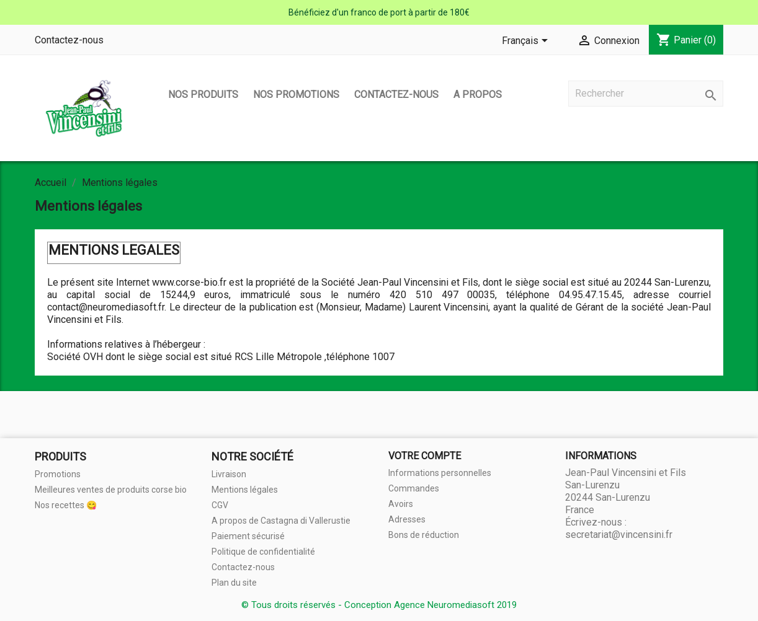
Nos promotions (296, 94)
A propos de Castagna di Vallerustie (281, 521)
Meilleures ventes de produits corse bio (111, 490)
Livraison (229, 474)
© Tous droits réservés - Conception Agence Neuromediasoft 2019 (379, 604)
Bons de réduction (423, 535)
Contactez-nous (69, 40)
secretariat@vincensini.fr (618, 534)
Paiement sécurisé (248, 536)
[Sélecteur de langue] (527, 41)
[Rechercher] (645, 94)
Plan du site (234, 583)
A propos (477, 94)
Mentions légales (245, 490)
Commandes (413, 488)
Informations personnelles (439, 473)
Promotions (58, 474)
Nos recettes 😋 (66, 505)
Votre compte (424, 456)
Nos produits (203, 94)
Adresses (407, 519)
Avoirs (400, 504)
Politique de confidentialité (263, 552)
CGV (220, 505)
